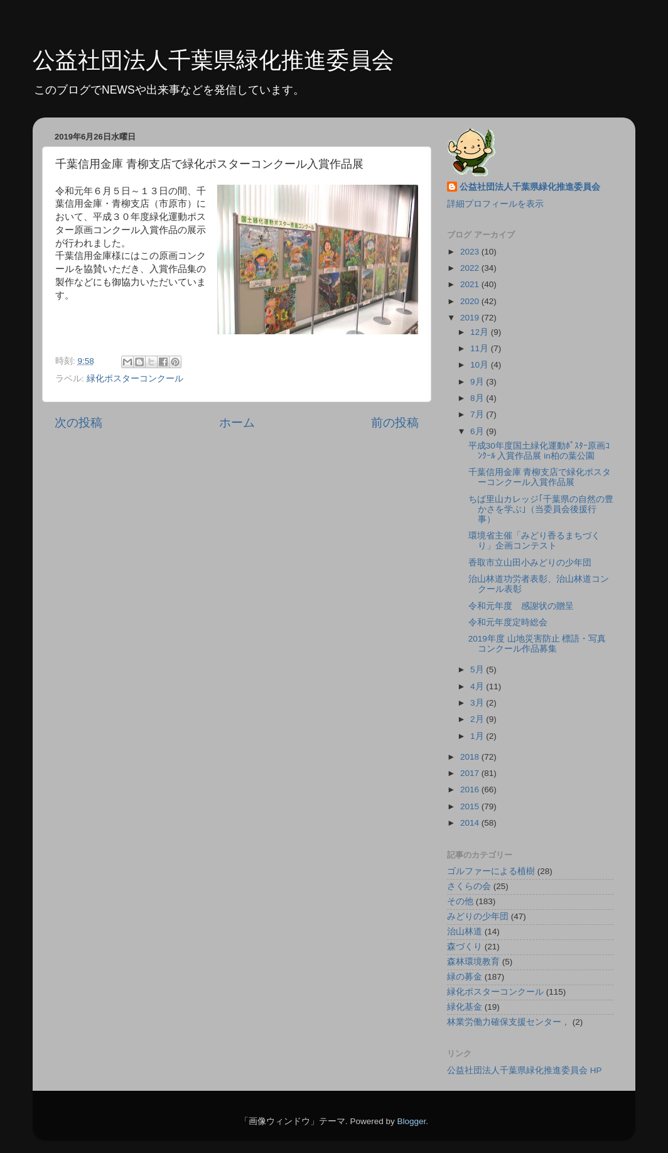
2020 (471, 301)
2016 (471, 789)
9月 (478, 381)
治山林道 (464, 931)
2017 (471, 773)
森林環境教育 (473, 961)
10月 (480, 364)
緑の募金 (464, 976)
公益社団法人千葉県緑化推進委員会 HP (524, 1070)
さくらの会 (469, 886)
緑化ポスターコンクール (135, 378)
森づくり (464, 946)
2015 (471, 806)
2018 (471, 757)
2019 (471, 317)
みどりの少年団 (478, 916)
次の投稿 (78, 422)
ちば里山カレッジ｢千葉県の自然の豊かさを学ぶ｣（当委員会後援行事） (540, 509)
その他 (460, 901)
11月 (480, 348)
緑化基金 (464, 1007)
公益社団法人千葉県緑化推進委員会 (213, 60)
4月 (478, 686)
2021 (471, 284)
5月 (478, 669)
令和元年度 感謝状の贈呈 (521, 606)
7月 (478, 414)
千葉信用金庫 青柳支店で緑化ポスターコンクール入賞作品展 (539, 477)
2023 (471, 251)
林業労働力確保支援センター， (508, 1022)
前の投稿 (395, 422)
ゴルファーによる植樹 (491, 871)
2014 (471, 823)
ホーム (237, 422)
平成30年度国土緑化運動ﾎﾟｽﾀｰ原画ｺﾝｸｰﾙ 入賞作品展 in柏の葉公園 (539, 451)
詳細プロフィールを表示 (495, 204)
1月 (478, 736)
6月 (478, 431)
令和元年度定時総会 (507, 622)
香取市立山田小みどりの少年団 (529, 562)
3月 (478, 703)
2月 (478, 719)
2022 (471, 268)
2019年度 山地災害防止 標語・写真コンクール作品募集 (537, 643)
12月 (480, 332)
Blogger (411, 1121)
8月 (478, 398)
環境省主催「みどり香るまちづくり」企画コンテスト (534, 540)
